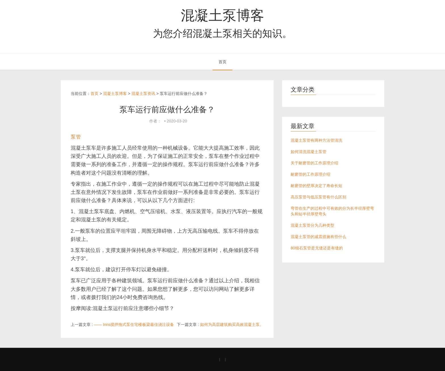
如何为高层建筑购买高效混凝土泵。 (232, 324)
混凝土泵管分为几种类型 (312, 225)
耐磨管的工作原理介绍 (310, 174)
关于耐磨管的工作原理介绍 (314, 163)
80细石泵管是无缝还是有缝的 (317, 248)
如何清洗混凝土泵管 (308, 151)
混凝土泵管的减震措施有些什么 (318, 236)
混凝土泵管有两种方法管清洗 (316, 140)
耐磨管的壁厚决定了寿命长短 (316, 185)
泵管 (76, 137)
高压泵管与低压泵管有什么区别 (318, 197)
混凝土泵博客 (222, 15)
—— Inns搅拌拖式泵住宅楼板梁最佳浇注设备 (134, 324)
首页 (222, 62)
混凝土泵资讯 (143, 93)
